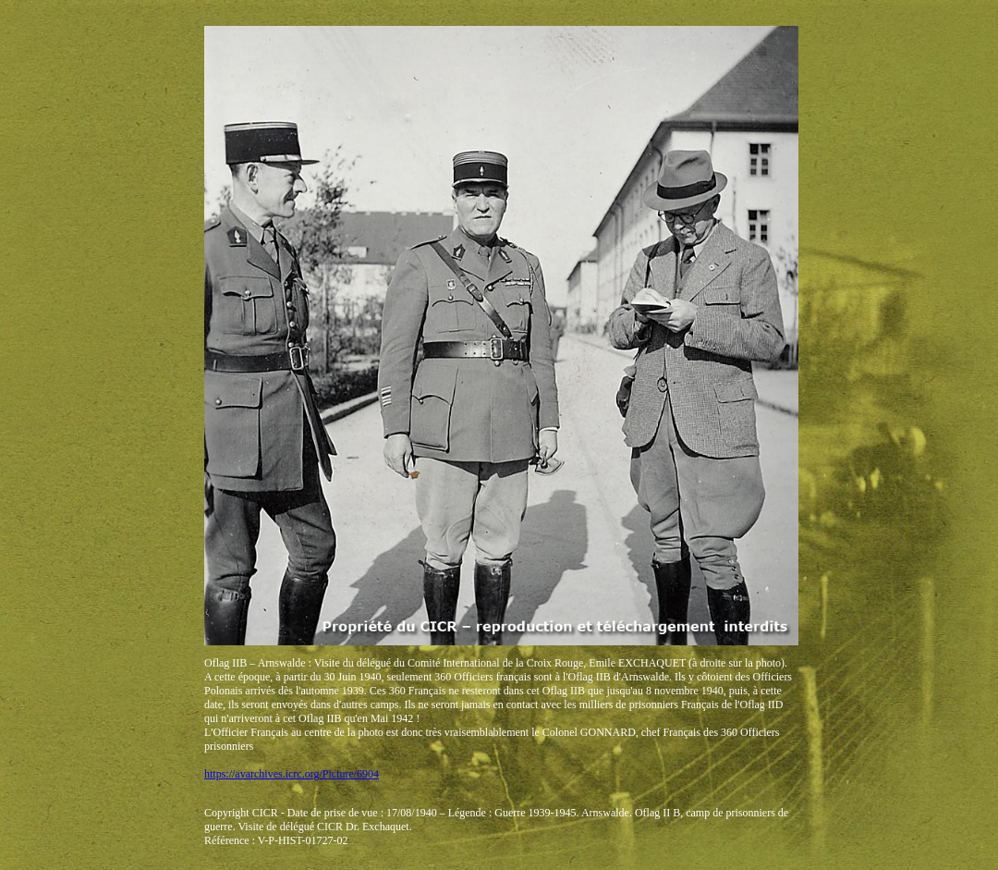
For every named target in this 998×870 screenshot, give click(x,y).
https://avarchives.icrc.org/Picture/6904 (291, 773)
